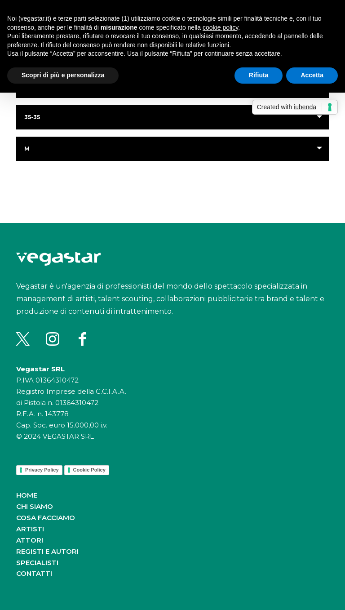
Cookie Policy (89, 469)
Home (26, 495)
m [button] (27, 148)
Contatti (34, 573)
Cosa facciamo (45, 517)
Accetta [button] (312, 75)
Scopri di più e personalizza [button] (63, 75)
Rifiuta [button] (259, 75)
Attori (29, 540)
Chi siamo (34, 506)
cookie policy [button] (220, 27)
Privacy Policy (42, 469)
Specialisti (37, 562)
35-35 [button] (32, 117)
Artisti (30, 529)
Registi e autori (47, 551)
